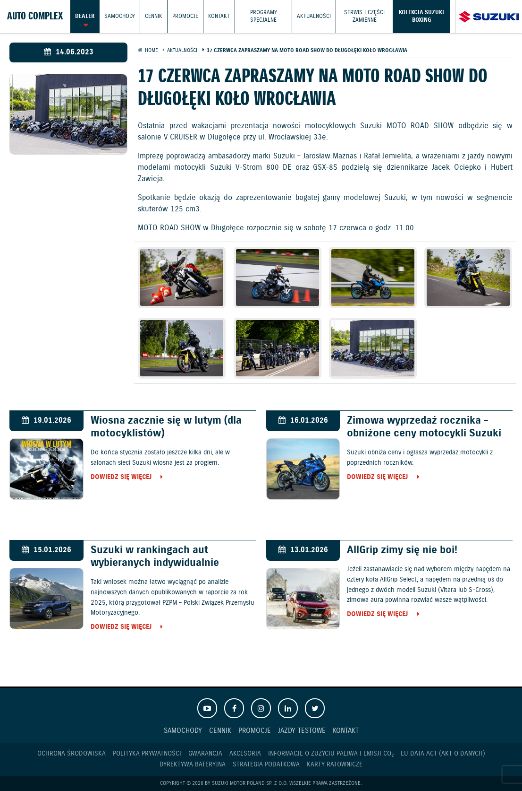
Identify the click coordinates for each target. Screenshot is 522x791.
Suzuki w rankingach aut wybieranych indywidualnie (155, 556)
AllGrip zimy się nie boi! (402, 550)
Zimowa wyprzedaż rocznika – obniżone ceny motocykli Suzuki (424, 427)
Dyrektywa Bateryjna (193, 764)
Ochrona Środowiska (71, 753)
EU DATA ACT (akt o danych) (443, 753)
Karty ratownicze (334, 764)
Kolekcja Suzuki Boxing (421, 16)
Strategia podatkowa (266, 764)
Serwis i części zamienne (364, 16)
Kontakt (219, 16)
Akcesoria (245, 753)
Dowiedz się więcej (121, 477)
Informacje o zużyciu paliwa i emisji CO (331, 753)
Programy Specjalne (263, 16)
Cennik (153, 16)
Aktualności (314, 16)
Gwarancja (205, 753)
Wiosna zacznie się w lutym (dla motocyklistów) (166, 427)
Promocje (185, 16)
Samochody (119, 16)
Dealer (84, 16)
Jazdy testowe (302, 731)
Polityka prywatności (147, 753)
